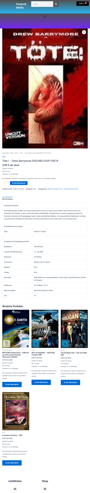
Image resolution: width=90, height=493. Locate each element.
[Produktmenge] (5, 183)
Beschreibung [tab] (7, 199)
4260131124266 (53, 189)
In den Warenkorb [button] (11, 384)
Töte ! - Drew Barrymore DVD (68, 189)
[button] (45, 16)
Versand (7, 171)
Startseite (5, 153)
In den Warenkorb (18, 183)
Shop (12, 153)
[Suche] (56, 4)
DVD (16, 153)
